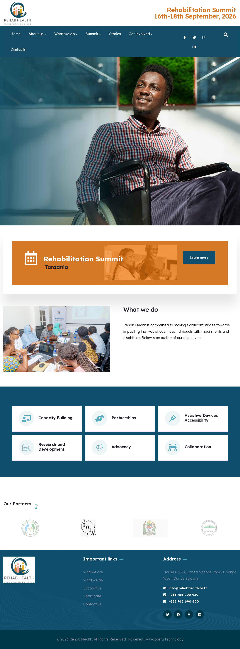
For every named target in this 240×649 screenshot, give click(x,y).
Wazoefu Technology (166, 639)
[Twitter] (194, 37)
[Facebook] (185, 37)
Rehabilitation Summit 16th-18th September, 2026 (195, 13)
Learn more (199, 257)
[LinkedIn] (194, 46)
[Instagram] (204, 37)
